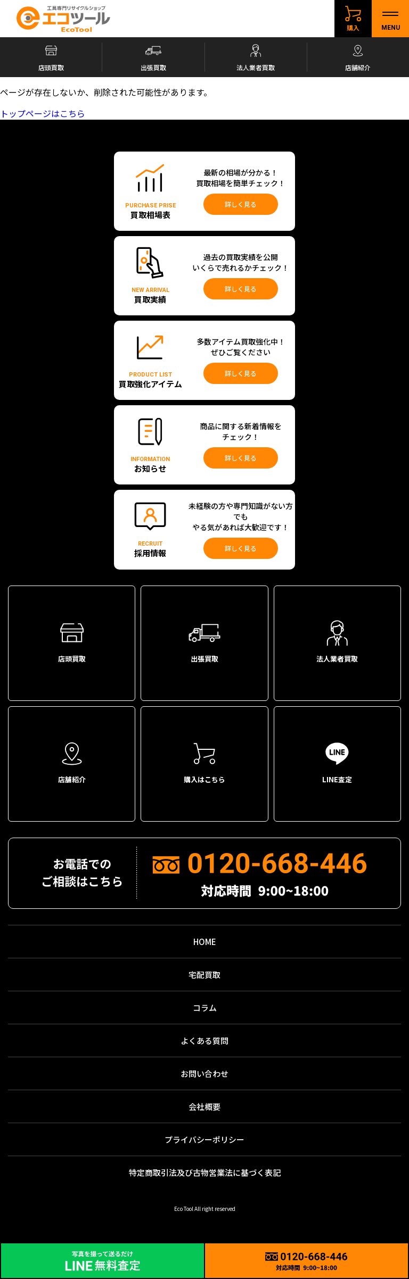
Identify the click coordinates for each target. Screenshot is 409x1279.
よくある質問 (204, 1040)
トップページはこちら (42, 113)
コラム (205, 1007)
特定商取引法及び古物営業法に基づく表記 (205, 1172)
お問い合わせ (204, 1073)
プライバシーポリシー (204, 1139)
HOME (204, 941)
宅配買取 (204, 974)
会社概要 (204, 1106)
